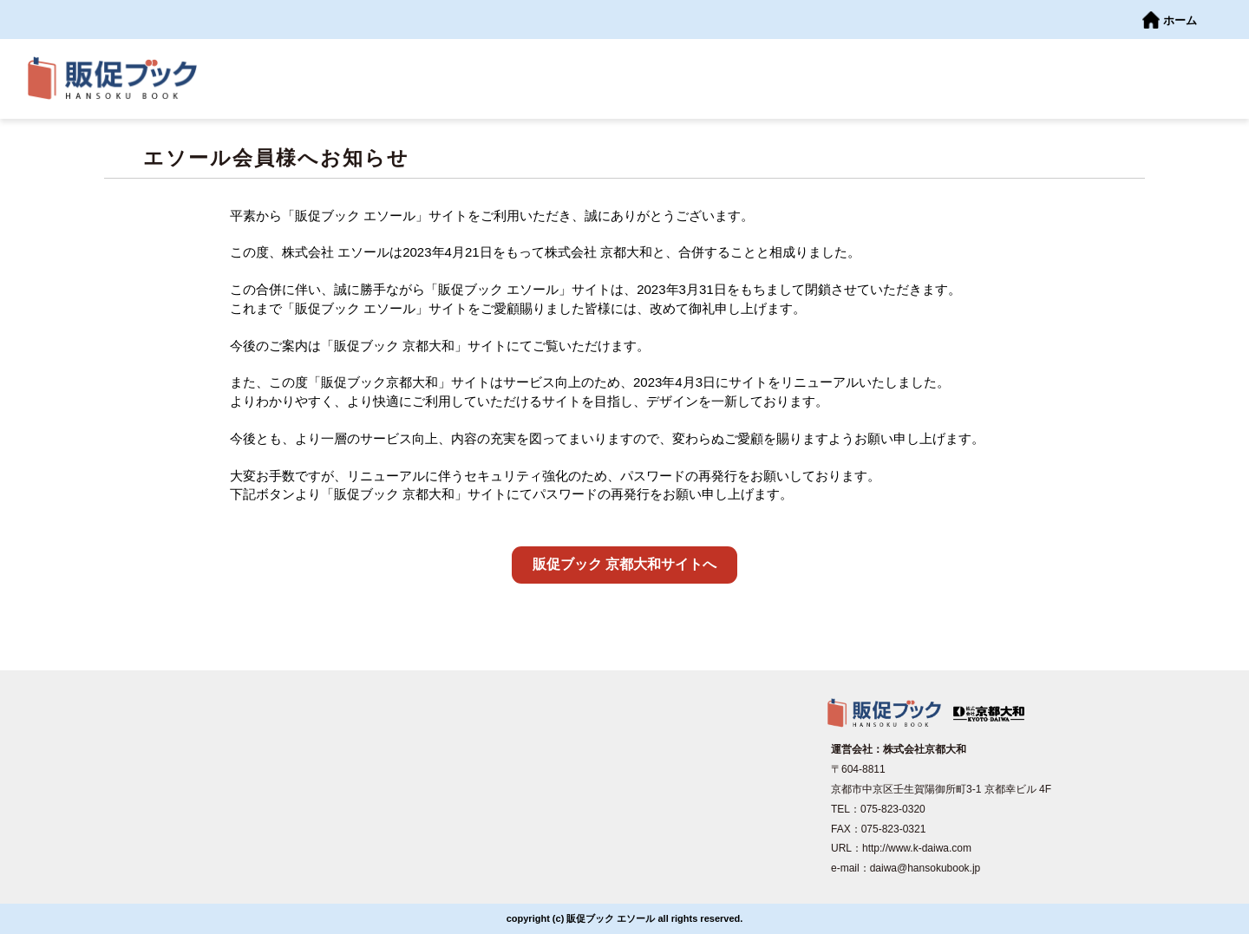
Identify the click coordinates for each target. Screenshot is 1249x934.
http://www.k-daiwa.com (916, 848)
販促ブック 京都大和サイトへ (624, 564)
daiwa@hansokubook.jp (925, 868)
